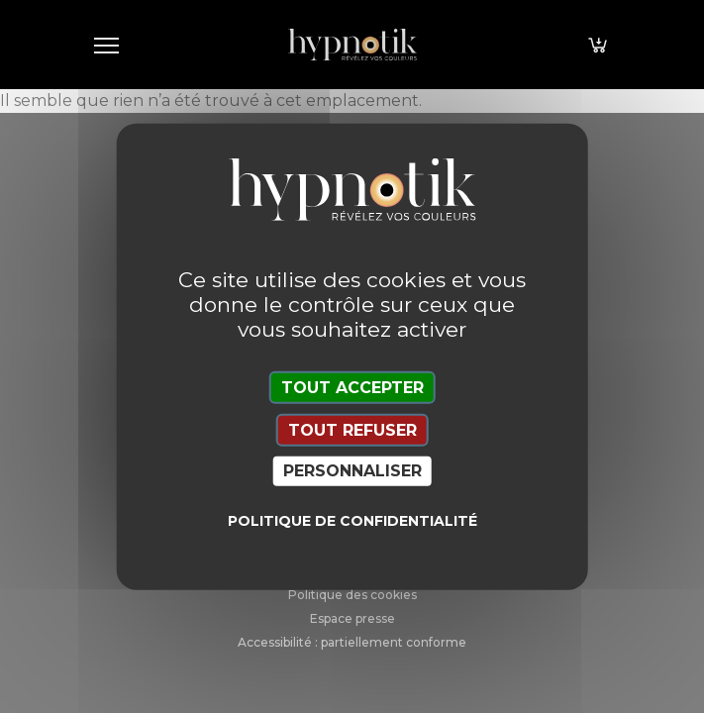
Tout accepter (352, 387)
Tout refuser (352, 430)
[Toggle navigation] (107, 44)
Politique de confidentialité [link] (352, 520)
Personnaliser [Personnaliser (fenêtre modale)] (352, 470)
